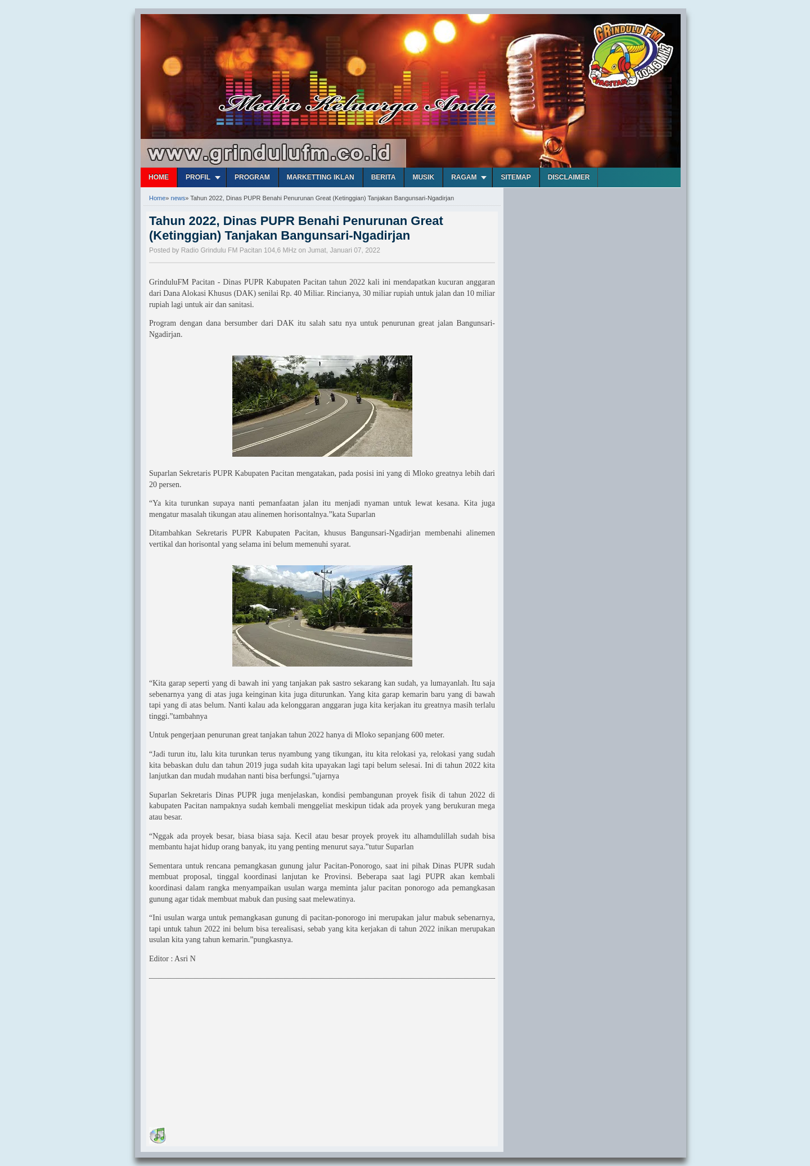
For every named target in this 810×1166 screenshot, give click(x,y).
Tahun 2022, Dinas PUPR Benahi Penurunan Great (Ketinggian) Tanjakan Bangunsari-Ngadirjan (296, 228)
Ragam (463, 177)
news (178, 198)
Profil (198, 177)
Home (158, 177)
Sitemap (515, 177)
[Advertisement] (233, 1054)
